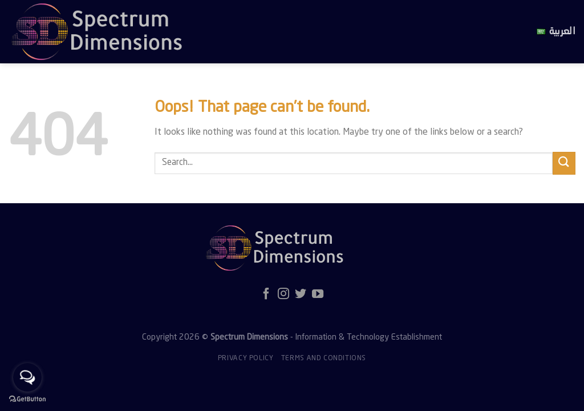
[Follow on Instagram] (283, 294)
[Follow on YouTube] (317, 294)
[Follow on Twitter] (300, 294)
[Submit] (564, 163)
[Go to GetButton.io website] (27, 399)
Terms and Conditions (323, 358)
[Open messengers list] (27, 377)
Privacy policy (246, 358)
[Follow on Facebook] (266, 294)
